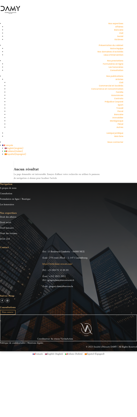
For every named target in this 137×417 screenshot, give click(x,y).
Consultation (116, 70)
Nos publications (114, 76)
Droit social (5, 223)
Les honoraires (116, 67)
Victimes (118, 39)
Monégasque (116, 120)
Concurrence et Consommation (107, 89)
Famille (119, 92)
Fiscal (120, 111)
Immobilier (117, 117)
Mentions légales (35, 343)
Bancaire (118, 30)
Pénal (120, 124)
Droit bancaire (7, 228)
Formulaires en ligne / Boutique (15, 199)
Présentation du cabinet (111, 45)
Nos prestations (115, 60)
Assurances (117, 95)
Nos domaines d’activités (110, 51)
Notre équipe (116, 48)
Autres (120, 127)
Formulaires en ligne (113, 64)
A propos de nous (8, 188)
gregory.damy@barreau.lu (61, 286)
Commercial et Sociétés (111, 85)
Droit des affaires (8, 217)
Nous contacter (115, 142)
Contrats (118, 98)
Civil (121, 33)
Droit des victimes (8, 234)
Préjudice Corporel (114, 101)
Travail (119, 108)
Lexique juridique (115, 133)
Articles (119, 79)
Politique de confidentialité (13, 343)
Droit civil (5, 239)
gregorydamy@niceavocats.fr (61, 280)
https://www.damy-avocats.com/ (57, 264)
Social (120, 36)
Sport (120, 105)
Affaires (119, 26)
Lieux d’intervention (113, 55)
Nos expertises (115, 23)
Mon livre (118, 136)
